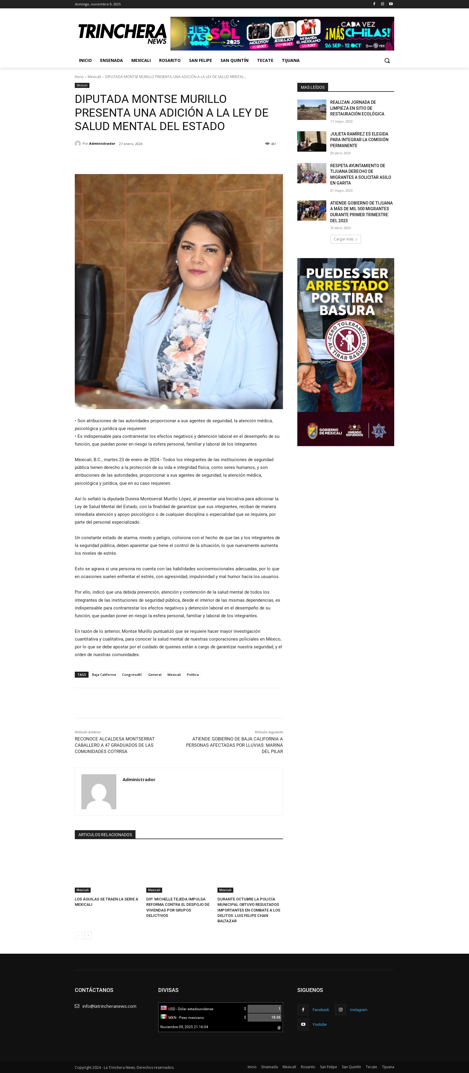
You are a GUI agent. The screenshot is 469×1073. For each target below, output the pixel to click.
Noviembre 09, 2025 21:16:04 (184, 1027)
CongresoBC (132, 674)
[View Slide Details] (282, 34)
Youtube (320, 1024)
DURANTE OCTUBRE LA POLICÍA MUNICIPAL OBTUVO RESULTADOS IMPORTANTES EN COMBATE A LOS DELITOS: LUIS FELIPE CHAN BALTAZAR (248, 910)
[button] (387, 60)
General (155, 674)
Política (193, 674)
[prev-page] (78, 935)
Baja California (104, 674)
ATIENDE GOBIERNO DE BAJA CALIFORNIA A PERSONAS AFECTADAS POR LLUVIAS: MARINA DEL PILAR (234, 745)
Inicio (79, 76)
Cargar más (346, 239)
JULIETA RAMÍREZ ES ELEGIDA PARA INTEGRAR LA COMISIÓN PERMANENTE (359, 140)
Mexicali (94, 76)
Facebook (321, 1010)
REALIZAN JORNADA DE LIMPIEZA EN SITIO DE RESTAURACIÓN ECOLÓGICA (357, 108)
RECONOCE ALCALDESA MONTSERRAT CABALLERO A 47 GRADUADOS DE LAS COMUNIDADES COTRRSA (115, 745)
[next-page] (88, 935)
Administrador (102, 143)
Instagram (358, 1010)
